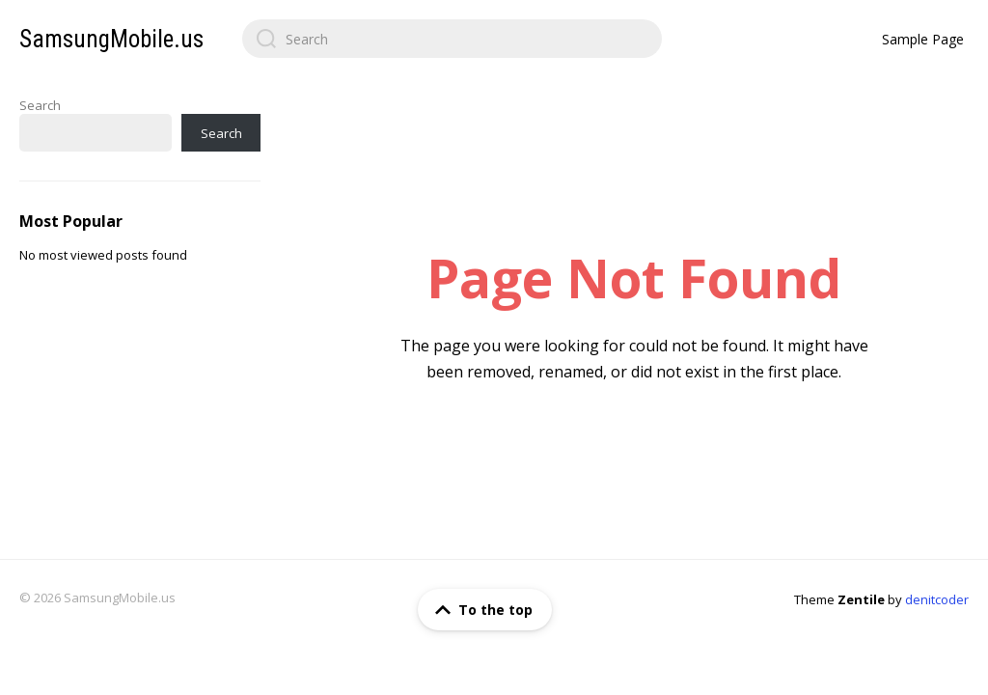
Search (40, 105)
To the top (480, 610)
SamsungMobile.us (111, 39)
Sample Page (923, 39)
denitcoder (937, 599)
